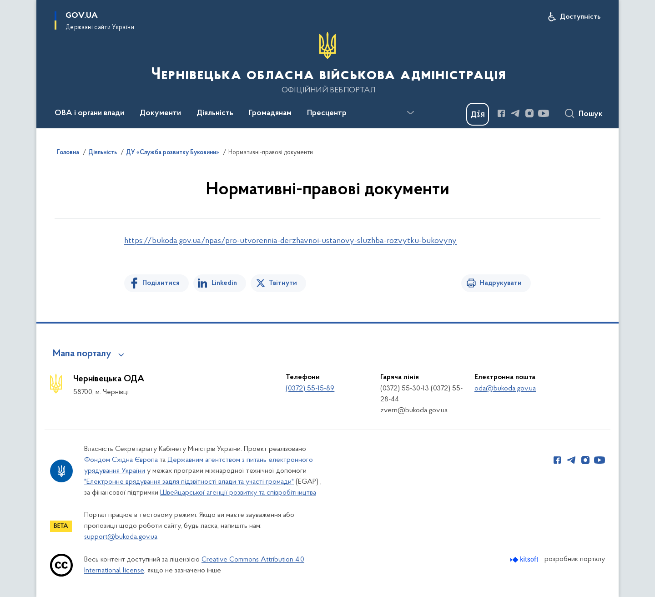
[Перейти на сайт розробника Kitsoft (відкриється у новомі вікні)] (525, 559)
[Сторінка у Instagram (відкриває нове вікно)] (529, 113)
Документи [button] (160, 113)
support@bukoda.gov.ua (120, 537)
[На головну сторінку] (327, 63)
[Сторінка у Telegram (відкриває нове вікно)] (515, 113)
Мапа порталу (82, 354)
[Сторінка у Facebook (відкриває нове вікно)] (501, 113)
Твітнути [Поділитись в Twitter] (283, 283)
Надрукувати (500, 283)
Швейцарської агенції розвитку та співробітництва (238, 492)
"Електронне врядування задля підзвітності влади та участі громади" (189, 482)
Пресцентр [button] (327, 113)
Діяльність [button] (214, 113)
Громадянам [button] (270, 113)
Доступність (580, 16)
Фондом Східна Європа (121, 460)
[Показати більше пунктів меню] (410, 113)
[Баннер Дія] (477, 114)
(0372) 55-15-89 (310, 388)
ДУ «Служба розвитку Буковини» (172, 153)
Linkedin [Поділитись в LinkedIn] (224, 283)
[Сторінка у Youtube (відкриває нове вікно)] (543, 113)
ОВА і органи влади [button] (89, 113)
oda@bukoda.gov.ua (505, 388)
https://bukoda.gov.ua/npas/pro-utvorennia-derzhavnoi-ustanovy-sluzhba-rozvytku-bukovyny (290, 241)
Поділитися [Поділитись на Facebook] (161, 283)
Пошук (591, 114)
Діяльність (102, 153)
